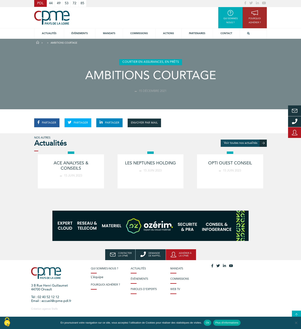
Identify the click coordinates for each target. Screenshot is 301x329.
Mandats (109, 33)
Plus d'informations (226, 322)
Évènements (79, 33)
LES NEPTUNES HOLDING (150, 163)
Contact (226, 33)
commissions (139, 33)
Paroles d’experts (144, 289)
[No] (296, 323)
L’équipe (97, 277)
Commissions (179, 279)
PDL (40, 3)
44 (51, 3)
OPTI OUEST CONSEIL (230, 163)
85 (82, 3)
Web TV (175, 289)
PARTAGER (46, 122)
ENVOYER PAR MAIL (144, 122)
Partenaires (197, 33)
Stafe (55, 309)
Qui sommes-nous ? (104, 268)
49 (58, 3)
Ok (207, 322)
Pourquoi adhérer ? (105, 285)
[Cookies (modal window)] (7, 322)
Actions (168, 33)
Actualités (49, 33)
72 (74, 3)
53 (66, 3)
